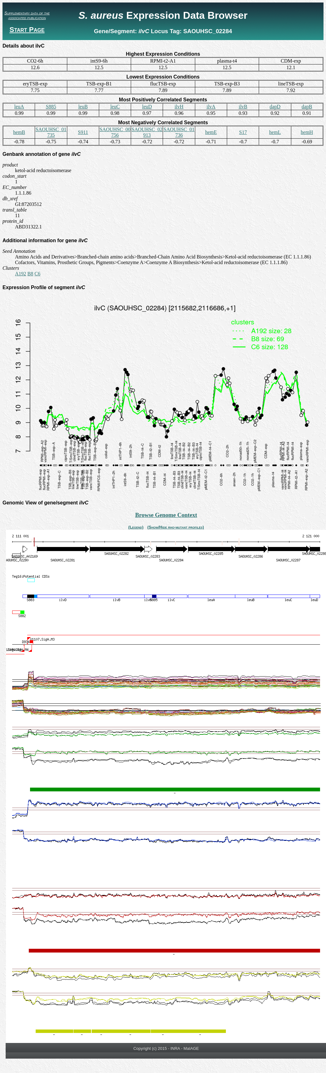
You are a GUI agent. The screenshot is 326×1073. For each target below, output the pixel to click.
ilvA (210, 106)
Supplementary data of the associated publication (27, 15)
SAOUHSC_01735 (51, 132)
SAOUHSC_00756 (114, 132)
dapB (307, 106)
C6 (37, 273)
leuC (115, 106)
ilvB (243, 106)
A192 (20, 273)
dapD (275, 106)
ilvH (179, 106)
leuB (83, 106)
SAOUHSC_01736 (179, 132)
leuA (19, 106)
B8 (30, 273)
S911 (83, 132)
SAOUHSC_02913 (146, 132)
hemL (275, 132)
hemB (19, 132)
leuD (147, 106)
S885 (51, 106)
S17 (243, 132)
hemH (307, 132)
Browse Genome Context (166, 515)
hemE (211, 132)
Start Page (26, 29)
